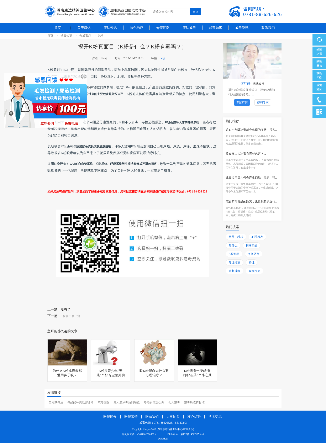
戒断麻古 (319, 63)
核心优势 (194, 416)
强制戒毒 (234, 271)
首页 (57, 28)
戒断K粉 (319, 75)
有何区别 (253, 253)
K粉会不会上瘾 (70, 316)
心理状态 (257, 236)
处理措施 (234, 262)
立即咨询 (47, 123)
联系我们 (268, 28)
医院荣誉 (131, 416)
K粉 (100, 35)
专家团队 (163, 28)
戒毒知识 (215, 28)
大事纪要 (173, 416)
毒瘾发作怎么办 (154, 402)
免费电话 (71, 123)
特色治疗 (136, 28)
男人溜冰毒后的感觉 (127, 402)
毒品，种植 (236, 236)
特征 (251, 262)
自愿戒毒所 (56, 402)
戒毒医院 (103, 402)
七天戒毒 (174, 402)
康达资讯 (110, 28)
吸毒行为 (254, 271)
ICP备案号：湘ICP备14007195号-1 (185, 434)
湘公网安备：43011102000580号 (139, 434)
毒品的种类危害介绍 (80, 402)
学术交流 (215, 416)
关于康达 (84, 28)
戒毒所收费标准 (194, 402)
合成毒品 (85, 35)
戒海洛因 (319, 87)
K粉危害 (234, 253)
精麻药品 (251, 245)
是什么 (233, 245)
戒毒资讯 (241, 28)
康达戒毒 (189, 28)
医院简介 (110, 416)
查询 (196, 11)
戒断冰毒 (319, 51)
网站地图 (163, 438)
